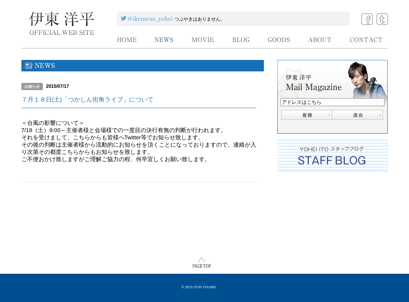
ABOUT (320, 39)
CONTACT (366, 39)
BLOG (241, 39)
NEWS (164, 39)
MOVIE (203, 39)
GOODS (279, 39)
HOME (127, 39)
